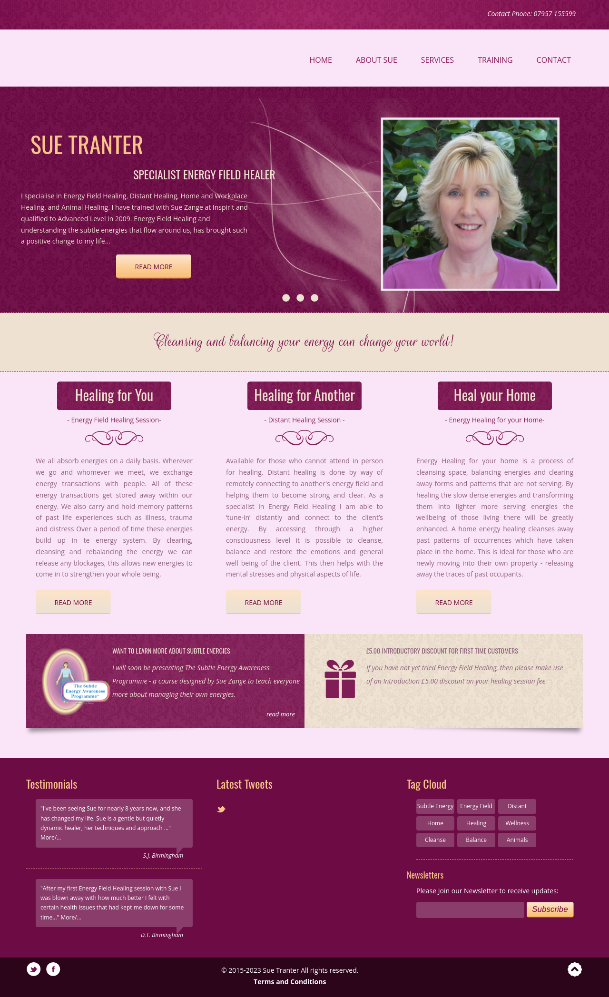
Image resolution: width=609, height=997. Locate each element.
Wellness (517, 823)
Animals (517, 840)
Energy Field (476, 806)
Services (437, 60)
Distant (517, 806)
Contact (554, 60)
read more (154, 266)
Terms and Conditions (290, 981)
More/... (50, 837)
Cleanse (435, 840)
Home (320, 60)
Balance (476, 840)
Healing (476, 823)
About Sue (376, 60)
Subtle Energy (435, 806)
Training (495, 60)
